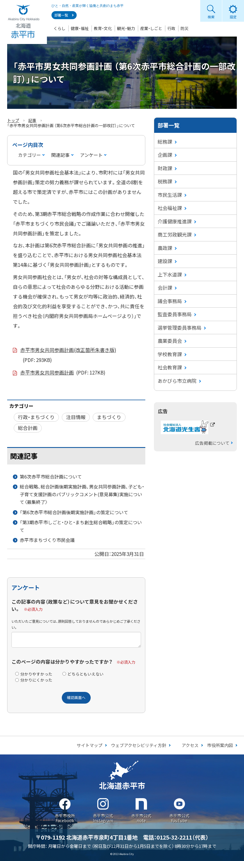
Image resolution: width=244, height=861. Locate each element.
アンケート (91, 154)
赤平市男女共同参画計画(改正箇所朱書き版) (68, 355)
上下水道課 (170, 274)
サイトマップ (89, 745)
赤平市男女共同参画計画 (63, 372)
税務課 (165, 181)
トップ (13, 120)
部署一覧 (61, 15)
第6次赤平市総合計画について (51, 476)
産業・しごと (151, 28)
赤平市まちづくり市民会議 (47, 539)
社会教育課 (170, 367)
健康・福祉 (80, 28)
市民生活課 (170, 194)
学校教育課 (170, 354)
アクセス (190, 745)
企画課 (165, 154)
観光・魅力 (126, 28)
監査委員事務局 (175, 314)
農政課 (165, 247)
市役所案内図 (220, 745)
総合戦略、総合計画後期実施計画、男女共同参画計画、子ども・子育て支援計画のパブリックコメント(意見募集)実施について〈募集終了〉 (82, 494)
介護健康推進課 (175, 221)
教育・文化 (103, 28)
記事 (32, 120)
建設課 (165, 261)
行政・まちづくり (36, 417)
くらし (59, 28)
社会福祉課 (170, 207)
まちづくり (109, 417)
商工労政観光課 (175, 234)
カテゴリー (29, 154)
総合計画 (27, 427)
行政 (171, 28)
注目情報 (76, 417)
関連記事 (60, 154)
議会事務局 (170, 301)
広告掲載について (212, 443)
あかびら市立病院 (177, 380)
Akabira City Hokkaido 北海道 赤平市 (23, 22)
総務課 (165, 141)
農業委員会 (170, 340)
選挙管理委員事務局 (179, 327)
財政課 (165, 168)
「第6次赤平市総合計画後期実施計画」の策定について (74, 512)
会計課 (165, 287)
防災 (184, 28)
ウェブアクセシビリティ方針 (138, 745)
